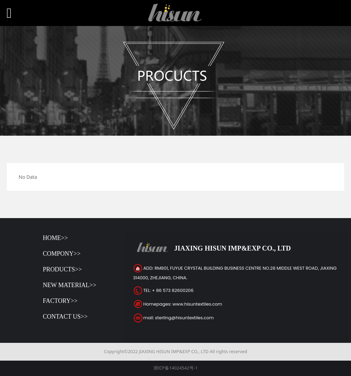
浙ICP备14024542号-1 (175, 368)
